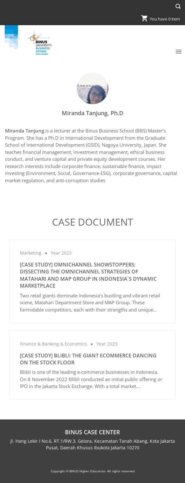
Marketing (30, 253)
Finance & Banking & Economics (53, 344)
